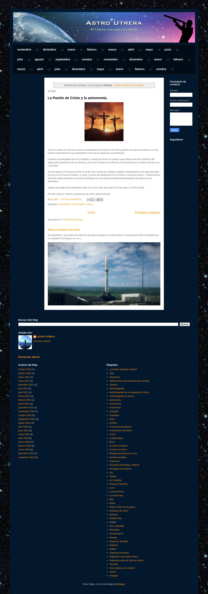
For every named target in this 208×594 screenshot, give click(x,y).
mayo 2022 (23, 381)
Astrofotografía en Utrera (121, 396)
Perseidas (114, 529)
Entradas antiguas (147, 212)
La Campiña (115, 480)
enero (71, 49)
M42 (111, 499)
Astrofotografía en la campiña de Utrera (129, 392)
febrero (91, 49)
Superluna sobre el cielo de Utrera (126, 560)
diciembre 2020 (26, 407)
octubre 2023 (25, 369)
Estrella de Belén (117, 457)
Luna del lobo (116, 495)
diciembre (49, 49)
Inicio (91, 212)
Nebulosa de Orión (118, 510)
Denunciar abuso (29, 356)
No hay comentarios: (71, 199)
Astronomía (64, 204)
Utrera (89, 204)
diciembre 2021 (26, 384)
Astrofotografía (116, 388)
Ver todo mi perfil (41, 341)
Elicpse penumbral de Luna (123, 453)
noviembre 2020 (26, 411)
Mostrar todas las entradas (129, 85)
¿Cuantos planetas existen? (123, 369)
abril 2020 (23, 438)
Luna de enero (116, 491)
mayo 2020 (23, 434)
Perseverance (116, 533)
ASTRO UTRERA (46, 336)
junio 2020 (23, 430)
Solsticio (113, 545)
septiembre (62, 59)
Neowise (113, 514)
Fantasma (114, 461)
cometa (113, 423)
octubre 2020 (25, 415)
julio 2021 (23, 388)
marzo (112, 49)
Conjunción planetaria (120, 426)
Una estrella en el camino (122, 568)
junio (168, 49)
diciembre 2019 (26, 453)
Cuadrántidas (116, 438)
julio (20, 59)
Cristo (74, 204)
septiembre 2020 (26, 419)
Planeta (113, 537)
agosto (39, 59)
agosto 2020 (24, 423)
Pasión (81, 204)
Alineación (114, 377)
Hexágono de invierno (120, 468)
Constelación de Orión (120, 430)
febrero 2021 (24, 400)
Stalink (112, 549)
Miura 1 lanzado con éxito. (64, 229)
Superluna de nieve (119, 552)
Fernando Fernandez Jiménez (124, 465)
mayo (149, 49)
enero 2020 (24, 449)
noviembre (24, 49)
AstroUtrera (115, 407)
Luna (111, 487)
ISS (111, 472)
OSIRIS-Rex (115, 518)
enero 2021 (24, 403)
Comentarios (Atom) (72, 219)
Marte (112, 503)
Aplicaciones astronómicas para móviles (129, 381)
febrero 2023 (24, 373)
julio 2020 (23, 426)
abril (131, 49)
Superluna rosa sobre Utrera (123, 556)
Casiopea (114, 415)
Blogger (121, 584)
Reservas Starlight (118, 541)
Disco (112, 442)
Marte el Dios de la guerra (122, 507)
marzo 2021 (24, 396)
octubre (87, 59)
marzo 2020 (24, 442)
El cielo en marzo (118, 449)
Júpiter (112, 476)
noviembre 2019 (26, 457)
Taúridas (113, 564)
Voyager (113, 575)
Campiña (113, 411)
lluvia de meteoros (118, 484)
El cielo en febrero (118, 445)
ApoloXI (113, 384)
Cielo (112, 419)
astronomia (115, 400)
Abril (111, 373)
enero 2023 (24, 377)
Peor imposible (116, 526)
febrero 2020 (24, 445)
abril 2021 (23, 392)
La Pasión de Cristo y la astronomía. (78, 98)
